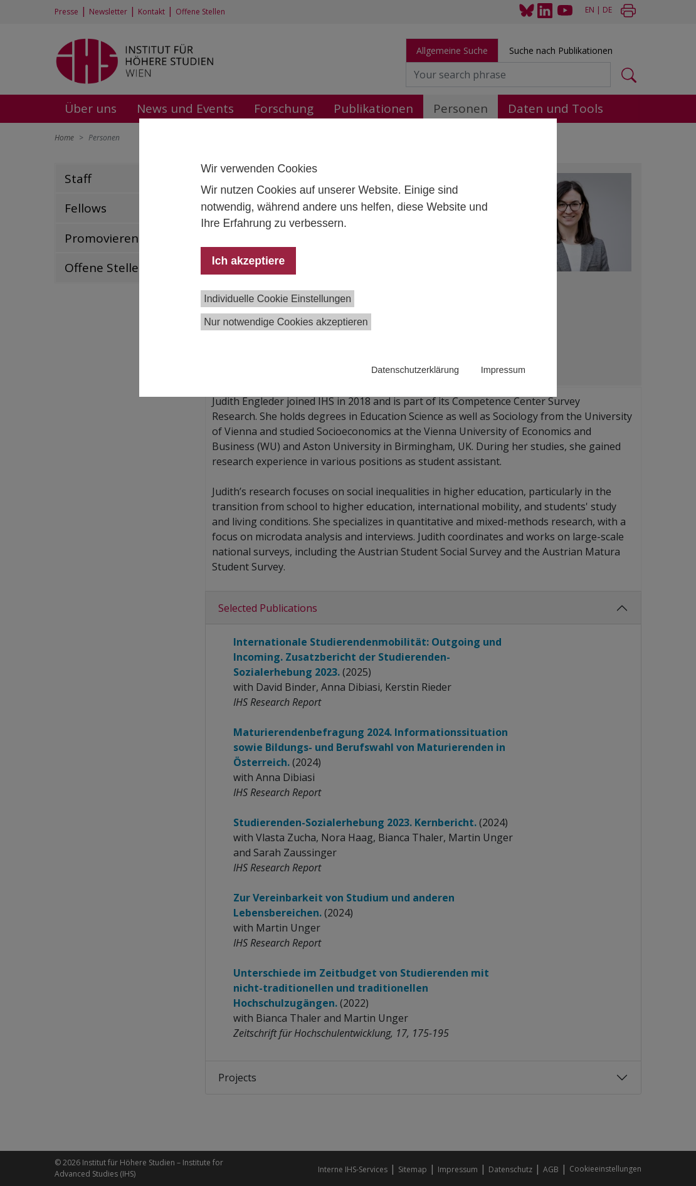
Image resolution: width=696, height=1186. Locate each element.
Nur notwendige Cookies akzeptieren (285, 322)
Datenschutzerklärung (415, 370)
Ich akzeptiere (248, 261)
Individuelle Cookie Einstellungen (277, 298)
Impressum (503, 370)
